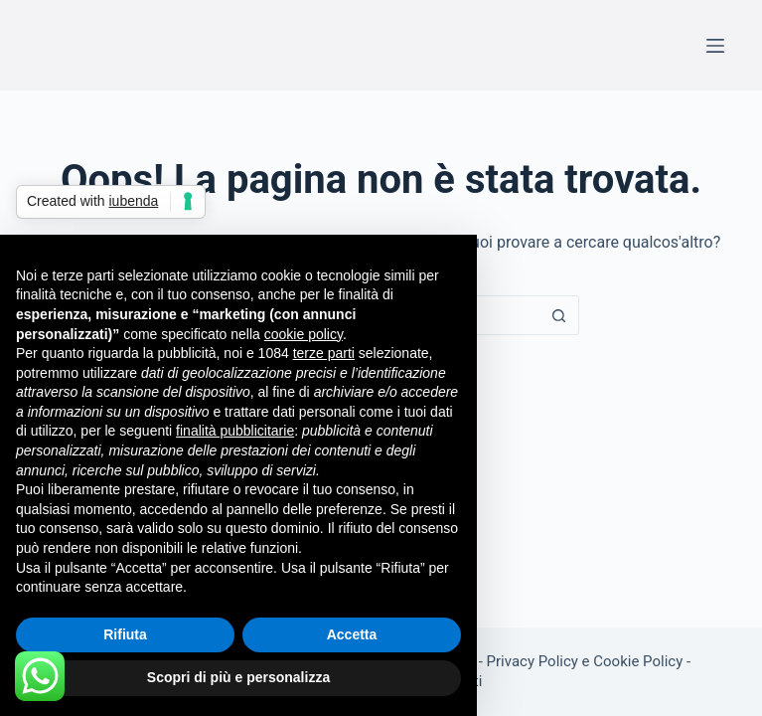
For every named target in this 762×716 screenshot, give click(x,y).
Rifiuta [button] (125, 634)
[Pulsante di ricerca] (559, 315)
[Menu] (715, 46)
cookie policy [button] (303, 334)
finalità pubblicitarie (235, 431)
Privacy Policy (532, 661)
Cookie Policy (638, 661)
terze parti (324, 353)
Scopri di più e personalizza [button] (238, 677)
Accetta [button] (352, 634)
